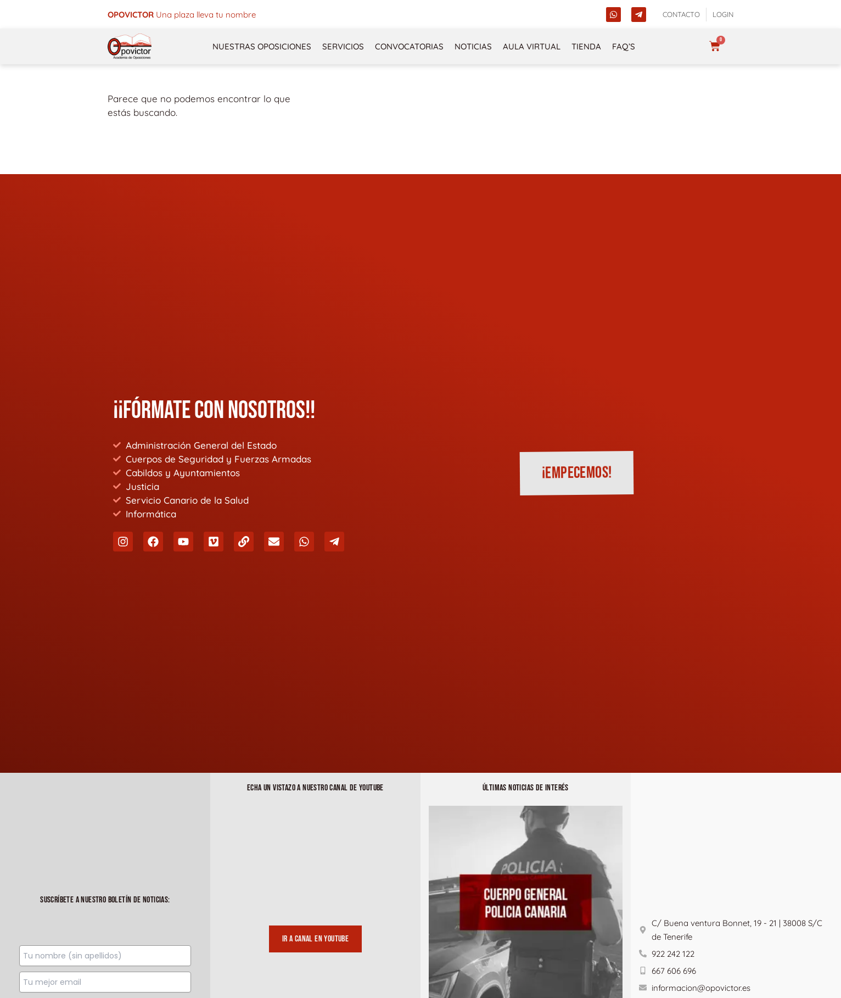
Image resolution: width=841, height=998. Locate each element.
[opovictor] (130, 46)
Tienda (586, 46)
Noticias (473, 46)
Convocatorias (409, 46)
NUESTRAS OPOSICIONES (261, 46)
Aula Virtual (531, 46)
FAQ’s (623, 46)
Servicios (343, 46)
